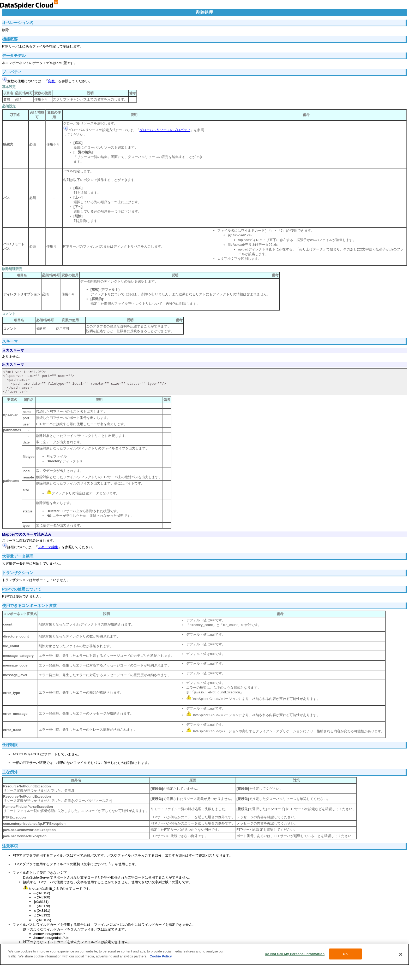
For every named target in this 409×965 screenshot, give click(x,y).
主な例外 (10, 772)
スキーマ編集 (48, 547)
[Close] (400, 954)
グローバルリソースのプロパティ (165, 130)
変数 (51, 81)
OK (345, 954)
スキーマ (10, 341)
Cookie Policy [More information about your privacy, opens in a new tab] (160, 956)
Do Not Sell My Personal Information (294, 954)
